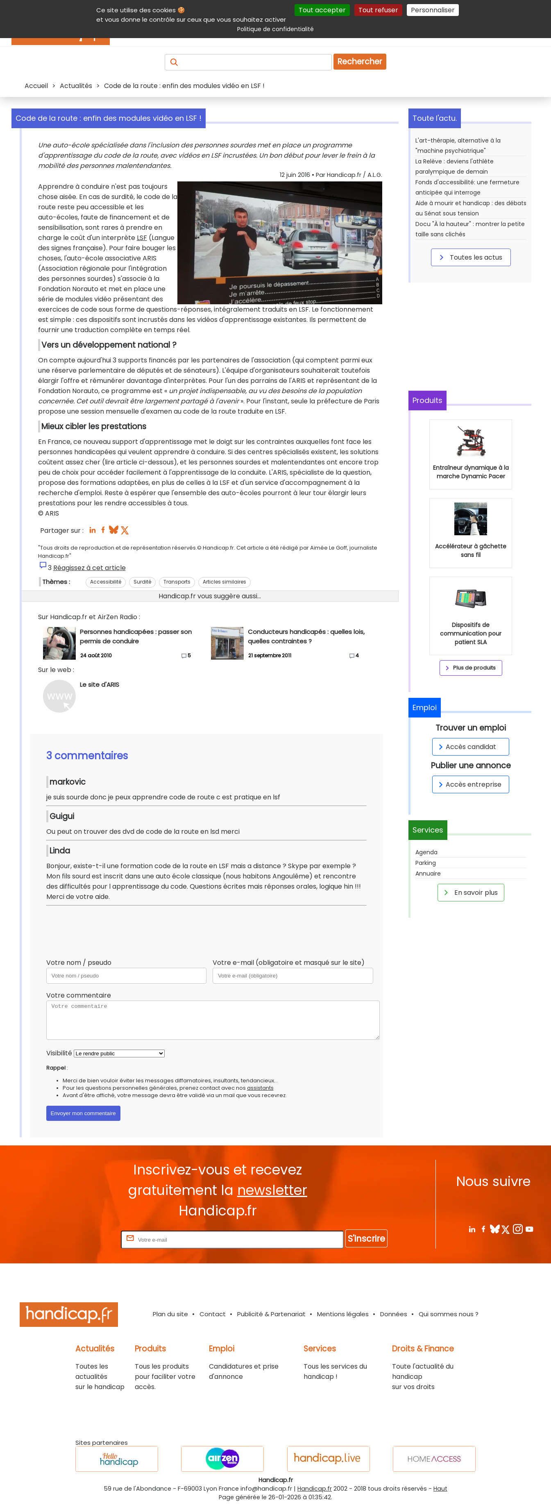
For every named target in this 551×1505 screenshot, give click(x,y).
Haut (440, 1489)
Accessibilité (105, 581)
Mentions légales (343, 1314)
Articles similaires (224, 581)
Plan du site (170, 1314)
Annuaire (428, 873)
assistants (260, 1087)
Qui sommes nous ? (448, 1314)
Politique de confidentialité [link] (275, 29)
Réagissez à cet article (89, 568)
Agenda (426, 852)
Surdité (142, 581)
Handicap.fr (314, 1489)
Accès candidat (466, 747)
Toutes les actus (469, 257)
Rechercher (360, 61)
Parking (425, 863)
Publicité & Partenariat (271, 1314)
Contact (213, 1314)
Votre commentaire (78, 995)
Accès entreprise (468, 784)
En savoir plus (469, 892)
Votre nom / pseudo (78, 962)
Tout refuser (378, 10)
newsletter (272, 1190)
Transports (176, 581)
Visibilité (59, 1053)
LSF (142, 237)
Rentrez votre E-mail (86, 1239)
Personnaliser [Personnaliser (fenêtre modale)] (433, 10)
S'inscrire (366, 1239)
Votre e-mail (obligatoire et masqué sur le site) (289, 962)
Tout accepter (322, 10)
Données (393, 1314)
